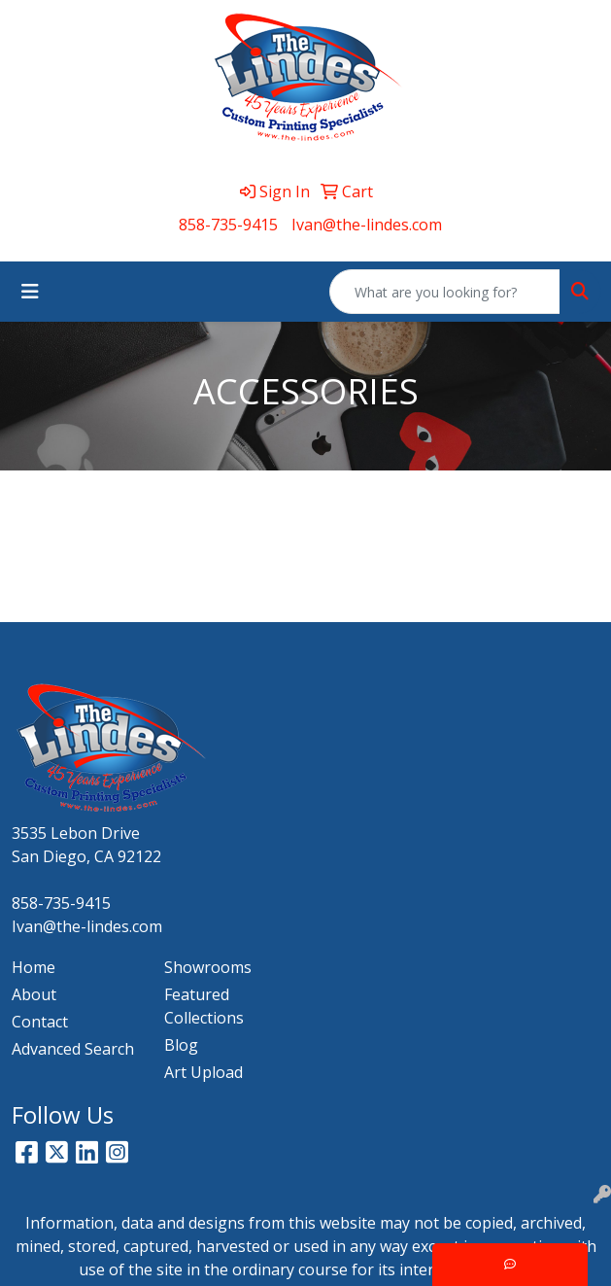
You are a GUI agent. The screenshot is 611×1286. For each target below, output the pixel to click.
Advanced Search (73, 1049)
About (34, 994)
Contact (40, 1021)
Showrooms (208, 967)
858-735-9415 (228, 224)
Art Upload (203, 1072)
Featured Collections (204, 1006)
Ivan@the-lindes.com (366, 224)
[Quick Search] (444, 291)
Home (33, 967)
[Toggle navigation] (30, 291)
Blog (181, 1045)
